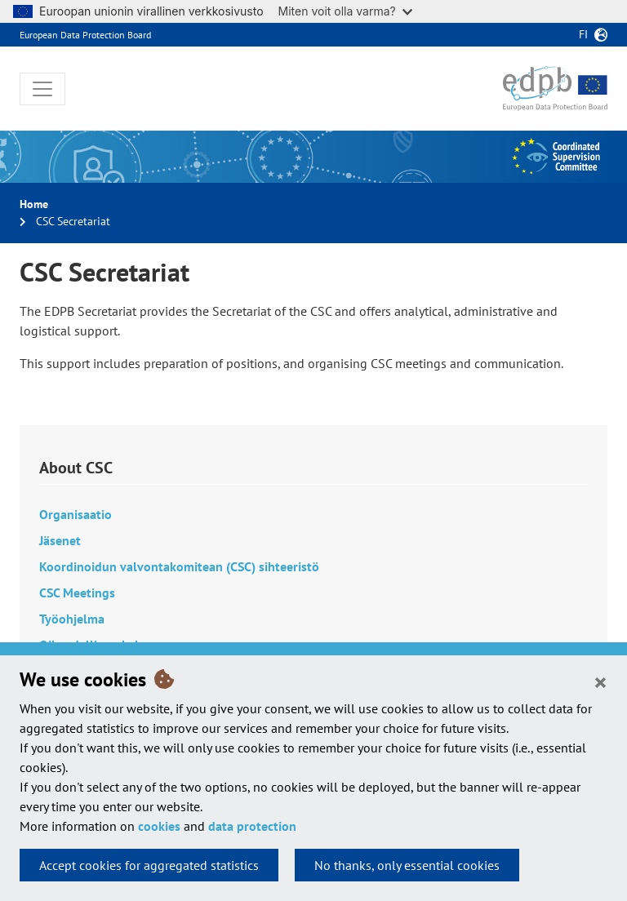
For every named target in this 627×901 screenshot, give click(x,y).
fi (583, 34)
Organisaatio (75, 514)
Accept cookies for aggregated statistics (149, 865)
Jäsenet (60, 540)
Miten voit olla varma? (345, 11)
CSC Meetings (77, 592)
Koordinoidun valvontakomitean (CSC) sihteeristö (179, 566)
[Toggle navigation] (42, 89)
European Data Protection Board (85, 35)
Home (34, 204)
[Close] (600, 681)
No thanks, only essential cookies (407, 865)
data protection (252, 826)
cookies (159, 826)
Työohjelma (71, 618)
